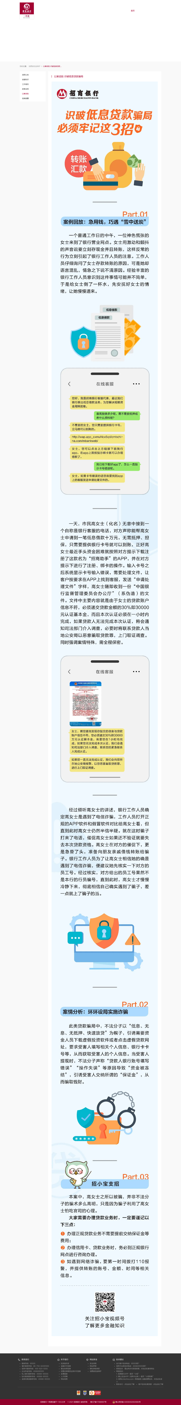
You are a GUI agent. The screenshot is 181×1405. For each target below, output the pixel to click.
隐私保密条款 (95, 1369)
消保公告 (25, 75)
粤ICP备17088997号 (101, 1402)
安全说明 (93, 1363)
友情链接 (64, 1374)
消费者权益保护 (35, 66)
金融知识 (25, 80)
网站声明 (93, 1366)
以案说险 (25, 94)
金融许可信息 (66, 1366)
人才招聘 (64, 1376)
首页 (133, 11)
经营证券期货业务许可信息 (71, 1371)
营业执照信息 (66, 1369)
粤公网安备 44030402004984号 (127, 1402)
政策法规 (25, 89)
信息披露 (25, 98)
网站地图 (64, 1379)
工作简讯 (25, 84)
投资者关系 (65, 1363)
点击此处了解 (129, 1384)
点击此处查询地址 (147, 1369)
